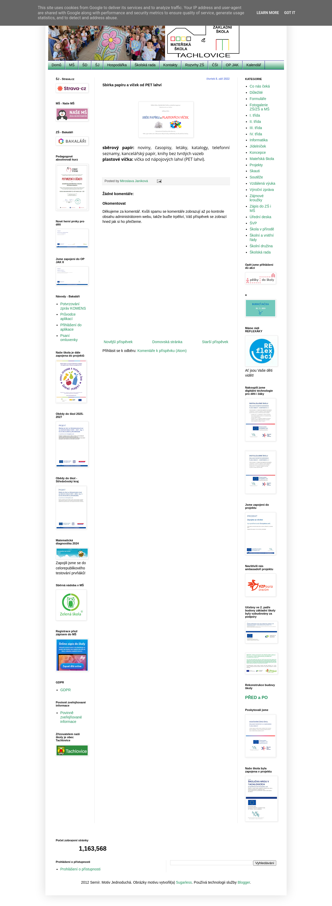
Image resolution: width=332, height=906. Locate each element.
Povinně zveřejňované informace (71, 717)
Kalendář (253, 65)
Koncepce (258, 152)
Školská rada (145, 65)
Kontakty (170, 65)
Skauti (255, 171)
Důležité (256, 92)
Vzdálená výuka (262, 183)
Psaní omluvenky (69, 338)
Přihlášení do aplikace (71, 327)
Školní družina (261, 246)
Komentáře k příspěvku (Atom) (162, 351)
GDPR (65, 690)
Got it (289, 13)
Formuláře (258, 99)
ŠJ (97, 65)
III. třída (256, 128)
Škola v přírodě (262, 229)
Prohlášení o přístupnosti (80, 869)
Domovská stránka (167, 342)
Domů (56, 65)
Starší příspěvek (215, 342)
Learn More (268, 13)
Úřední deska (260, 217)
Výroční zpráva (262, 190)
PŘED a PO (256, 697)
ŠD (84, 65)
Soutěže (256, 177)
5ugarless (184, 882)
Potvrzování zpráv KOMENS (73, 306)
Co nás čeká (260, 86)
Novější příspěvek (118, 342)
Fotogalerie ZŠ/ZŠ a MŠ (259, 107)
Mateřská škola (262, 159)
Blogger (244, 882)
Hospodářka (117, 65)
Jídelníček (258, 146)
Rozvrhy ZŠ (194, 65)
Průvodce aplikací (68, 316)
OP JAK (232, 65)
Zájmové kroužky (257, 198)
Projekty (256, 165)
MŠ (71, 65)
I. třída (255, 115)
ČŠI (215, 65)
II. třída (255, 121)
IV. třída (256, 134)
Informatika (259, 140)
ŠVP (253, 223)
